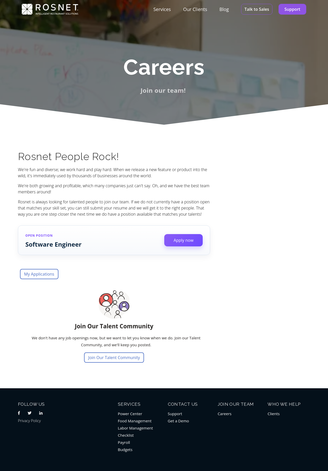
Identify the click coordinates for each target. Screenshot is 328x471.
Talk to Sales (256, 9)
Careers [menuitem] (224, 413)
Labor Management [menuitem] (135, 428)
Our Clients (195, 9)
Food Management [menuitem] (135, 420)
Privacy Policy (29, 420)
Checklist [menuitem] (126, 435)
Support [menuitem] (175, 413)
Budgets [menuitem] (125, 449)
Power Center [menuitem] (130, 413)
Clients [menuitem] (274, 413)
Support (292, 9)
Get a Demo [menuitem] (178, 420)
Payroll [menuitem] (124, 442)
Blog (224, 9)
